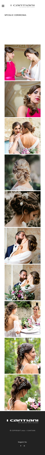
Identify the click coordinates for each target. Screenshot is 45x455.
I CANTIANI (31, 430)
